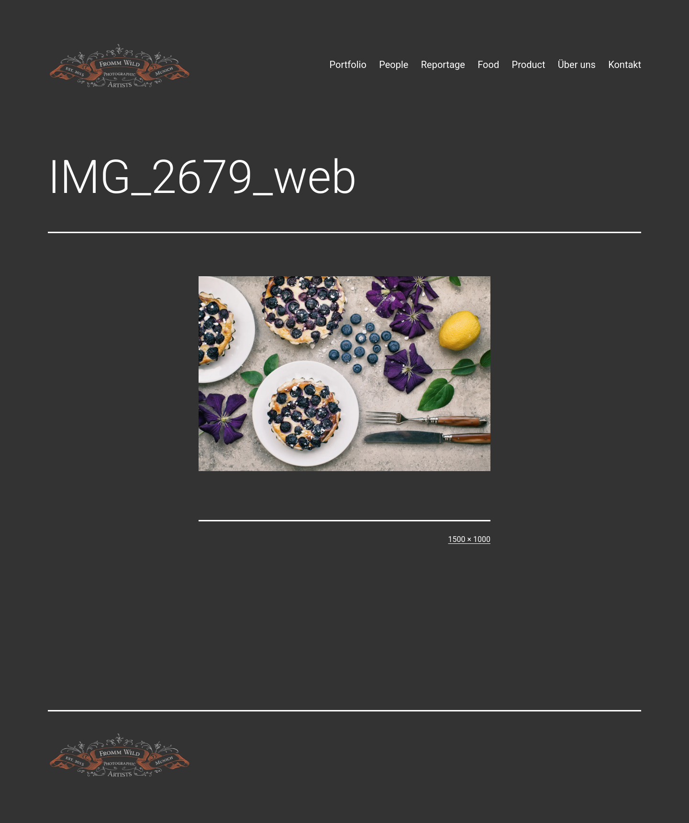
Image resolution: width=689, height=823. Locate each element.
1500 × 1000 (469, 539)
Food (488, 64)
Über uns (577, 64)
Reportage (443, 64)
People (393, 64)
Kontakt (624, 64)
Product (528, 64)
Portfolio (348, 64)
